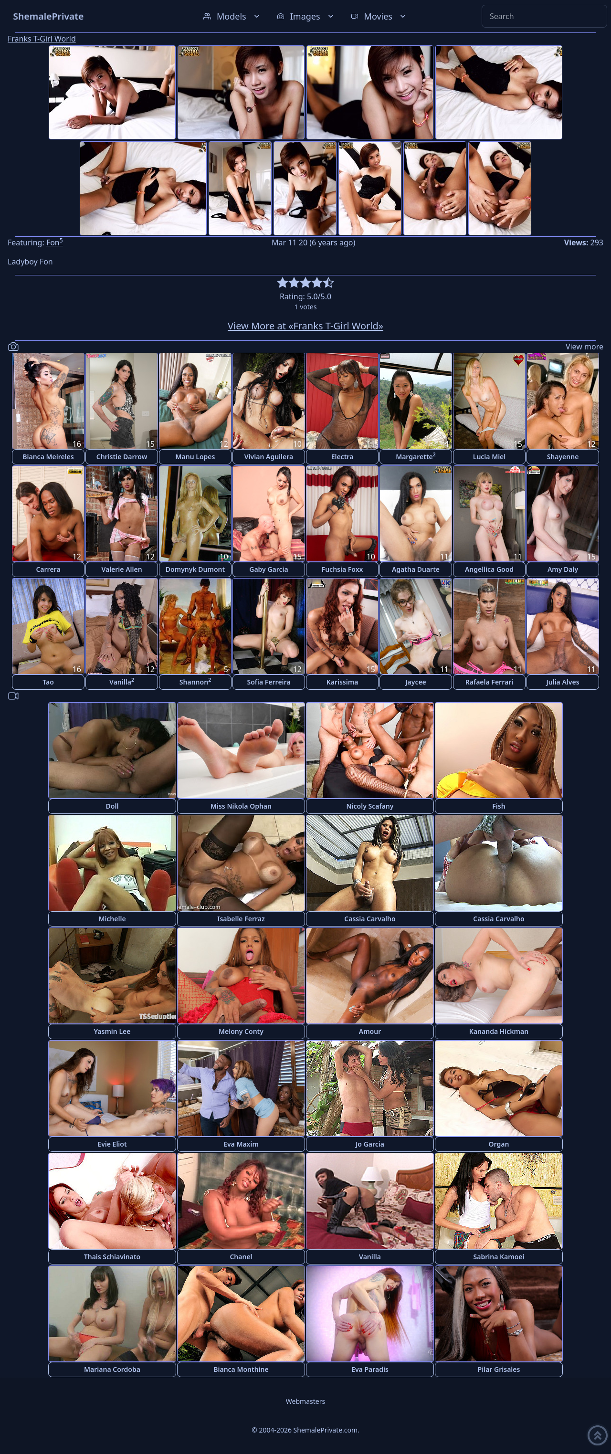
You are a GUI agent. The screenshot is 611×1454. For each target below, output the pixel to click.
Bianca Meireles (48, 456)
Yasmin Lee (112, 1031)
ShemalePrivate (48, 16)
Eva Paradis (370, 1369)
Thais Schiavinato (112, 1256)
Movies (379, 16)
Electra (342, 456)
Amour (370, 1031)
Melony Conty (241, 1031)
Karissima (342, 681)
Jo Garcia (370, 1143)
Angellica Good (489, 569)
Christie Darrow (121, 456)
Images (306, 16)
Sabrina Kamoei (499, 1256)
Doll (112, 806)
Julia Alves (562, 681)
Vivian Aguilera (268, 456)
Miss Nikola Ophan (241, 806)
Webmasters (305, 1401)
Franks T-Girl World (42, 38)
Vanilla (121, 681)
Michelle (112, 918)
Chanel (241, 1256)
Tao (48, 681)
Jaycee (415, 681)
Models (232, 16)
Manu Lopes (195, 456)
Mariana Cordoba (112, 1369)
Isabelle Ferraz (241, 918)
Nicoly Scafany (370, 806)
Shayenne (563, 456)
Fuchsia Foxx (342, 569)
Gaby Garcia (268, 569)
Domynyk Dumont (195, 569)
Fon (54, 242)
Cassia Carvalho (369, 918)
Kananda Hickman (498, 1031)
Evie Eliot (111, 1143)
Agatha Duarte (416, 569)
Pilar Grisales (499, 1369)
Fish (498, 806)
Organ (499, 1143)
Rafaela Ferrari (489, 681)
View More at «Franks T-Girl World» (305, 325)
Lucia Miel (489, 456)
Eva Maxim (241, 1143)
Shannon (195, 681)
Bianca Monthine (240, 1369)
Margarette (416, 456)
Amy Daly (563, 569)
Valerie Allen (121, 569)
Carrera (48, 569)
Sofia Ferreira (268, 681)
